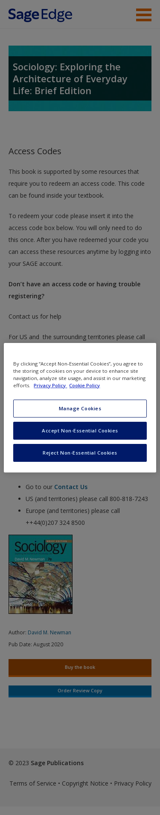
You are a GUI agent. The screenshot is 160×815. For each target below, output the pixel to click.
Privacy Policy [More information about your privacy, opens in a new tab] (50, 385)
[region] (80, 407)
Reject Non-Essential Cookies (80, 452)
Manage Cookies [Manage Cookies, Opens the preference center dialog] (80, 408)
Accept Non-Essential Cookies (80, 430)
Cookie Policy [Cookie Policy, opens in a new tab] (84, 385)
